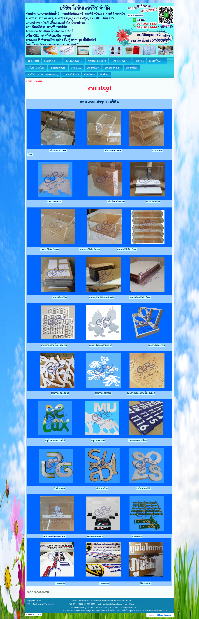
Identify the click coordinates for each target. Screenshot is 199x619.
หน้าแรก (29, 81)
